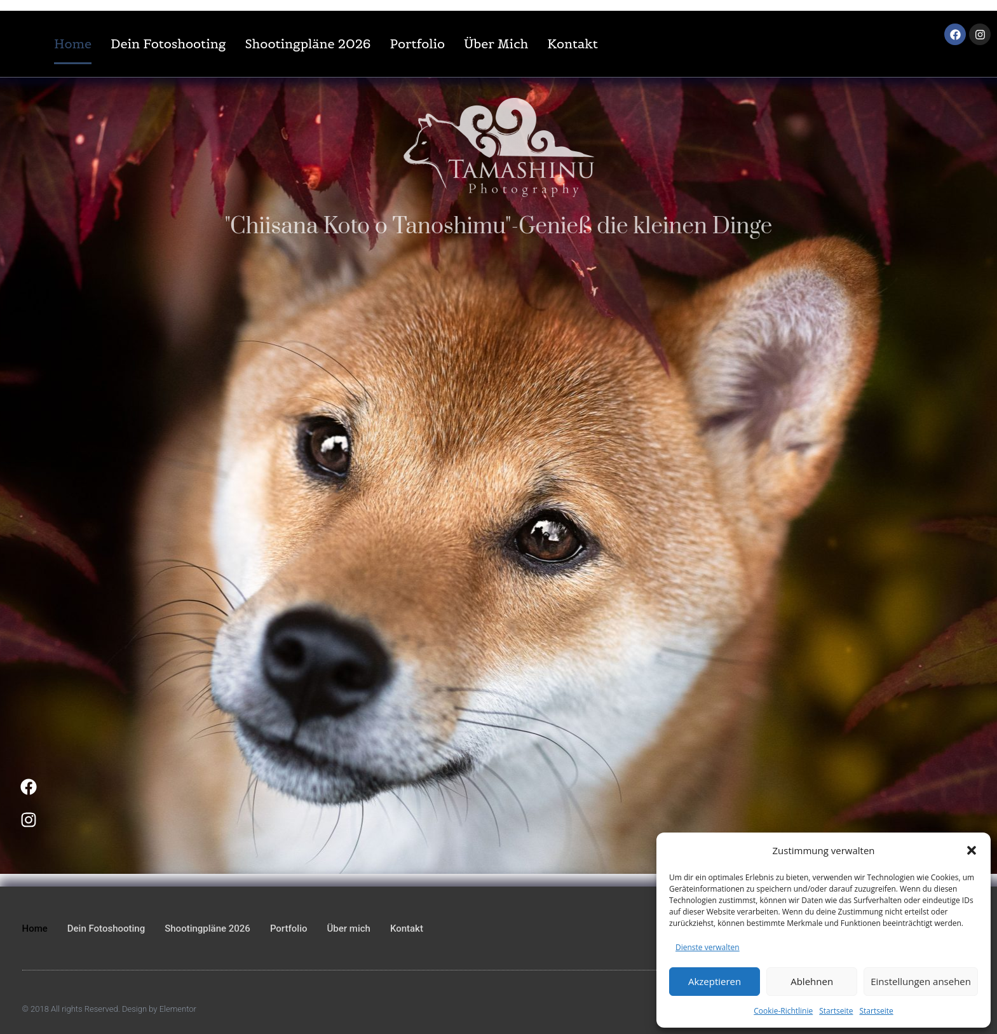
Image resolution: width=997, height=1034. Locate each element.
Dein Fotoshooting (168, 44)
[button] (971, 850)
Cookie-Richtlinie (783, 1010)
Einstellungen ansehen (921, 981)
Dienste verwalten (707, 947)
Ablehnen (811, 981)
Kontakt (572, 44)
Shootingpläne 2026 (307, 44)
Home (73, 44)
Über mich (496, 44)
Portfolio (417, 44)
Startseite (836, 1010)
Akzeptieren (714, 981)
